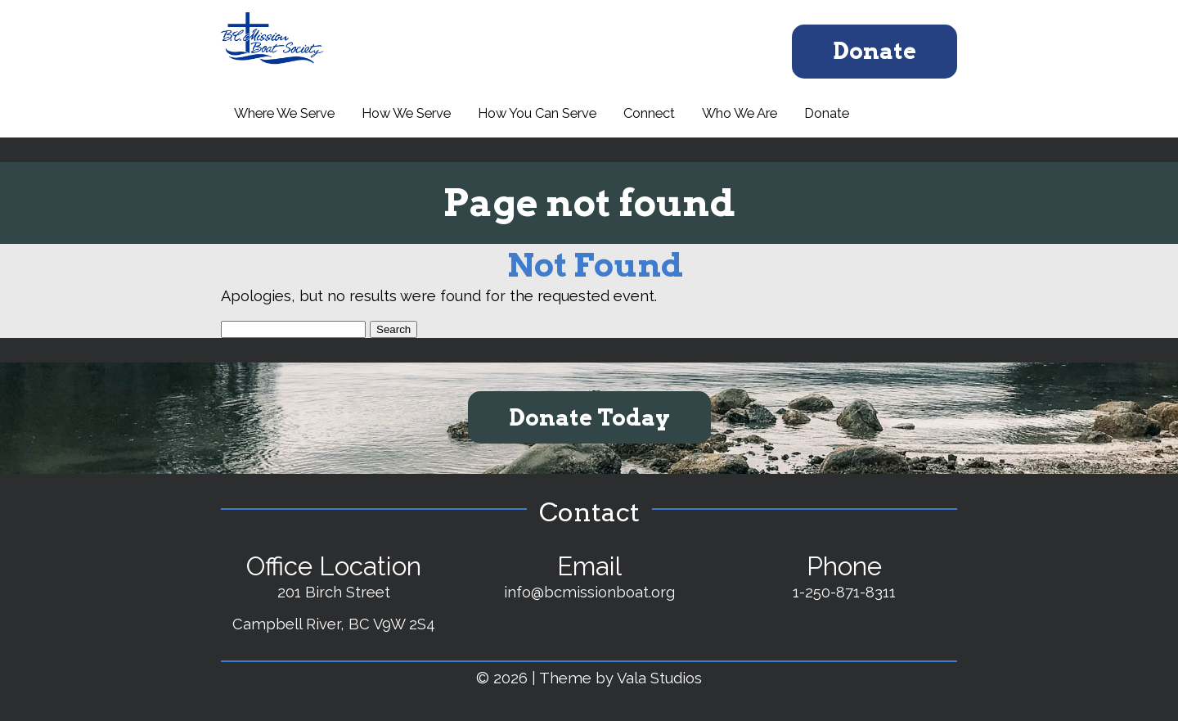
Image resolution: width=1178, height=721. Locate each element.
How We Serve (406, 113)
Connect (649, 113)
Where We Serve (284, 113)
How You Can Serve (537, 113)
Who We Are (739, 113)
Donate (874, 51)
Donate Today (589, 417)
